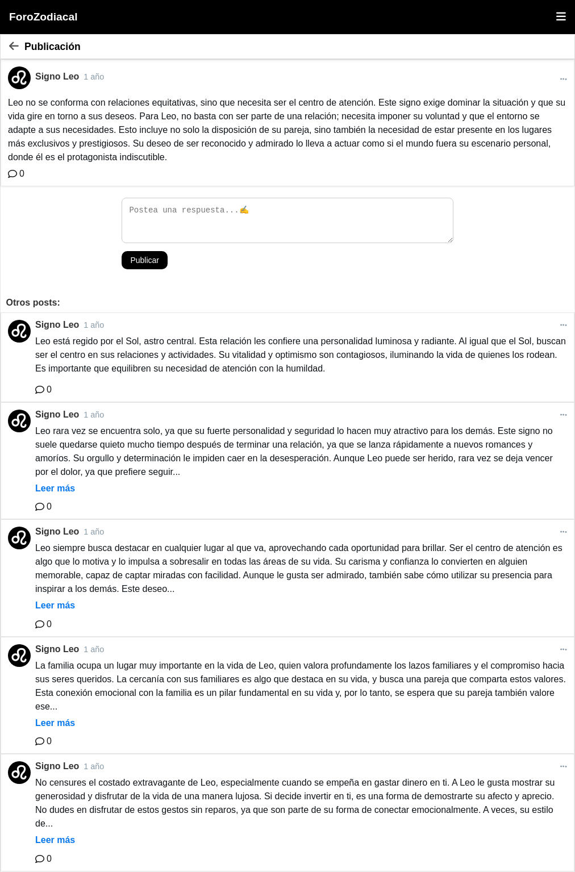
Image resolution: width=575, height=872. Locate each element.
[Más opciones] (563, 79)
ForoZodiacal (43, 17)
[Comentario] (16, 174)
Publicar (144, 260)
